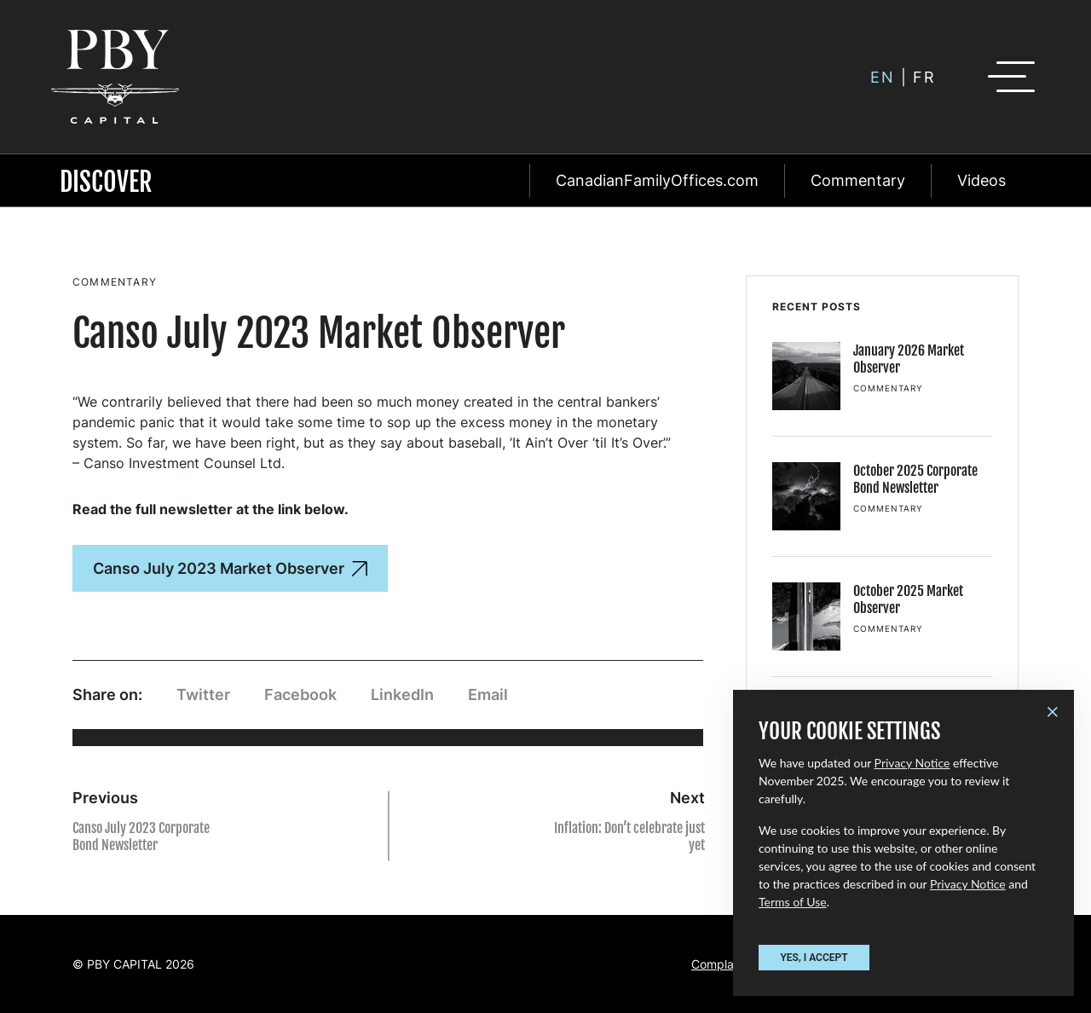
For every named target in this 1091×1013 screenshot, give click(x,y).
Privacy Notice (912, 762)
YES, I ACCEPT (813, 958)
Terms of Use (793, 901)
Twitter (203, 694)
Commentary (858, 180)
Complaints (722, 964)
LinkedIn (402, 694)
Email (488, 694)
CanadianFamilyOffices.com (657, 180)
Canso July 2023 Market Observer (230, 568)
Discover (106, 182)
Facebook (300, 694)
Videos (981, 180)
